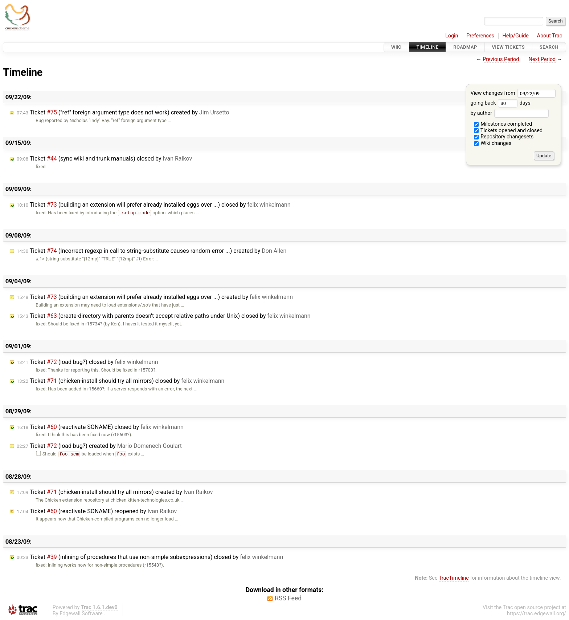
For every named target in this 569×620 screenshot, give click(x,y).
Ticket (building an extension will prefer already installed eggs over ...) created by (155, 296)
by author (509, 113)
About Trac (549, 36)
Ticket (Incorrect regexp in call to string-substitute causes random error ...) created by (151, 250)
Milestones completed (503, 124)
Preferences (480, 36)
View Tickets (508, 47)
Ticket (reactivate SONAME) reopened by (97, 511)
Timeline (428, 47)
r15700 (146, 370)
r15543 (151, 565)
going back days (500, 103)
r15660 (94, 389)
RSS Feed (288, 598)
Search (549, 47)
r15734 (92, 324)
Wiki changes (493, 143)
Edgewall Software (81, 614)
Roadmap (465, 47)
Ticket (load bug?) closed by (87, 361)
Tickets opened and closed (508, 130)
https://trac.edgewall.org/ (536, 614)
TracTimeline (454, 578)
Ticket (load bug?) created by (99, 445)
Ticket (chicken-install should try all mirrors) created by (115, 492)
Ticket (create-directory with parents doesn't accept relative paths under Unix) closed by (164, 315)
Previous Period (501, 59)
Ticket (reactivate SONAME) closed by (100, 427)
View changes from (513, 93)
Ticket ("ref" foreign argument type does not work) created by (123, 112)
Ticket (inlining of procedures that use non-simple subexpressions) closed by (150, 557)
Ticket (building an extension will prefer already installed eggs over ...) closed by (154, 204)
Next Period (542, 59)
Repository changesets (504, 137)
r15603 (120, 434)
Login (451, 36)
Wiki (396, 47)
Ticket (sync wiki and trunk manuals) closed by (104, 158)
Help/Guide (516, 36)
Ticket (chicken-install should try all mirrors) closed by (120, 380)
